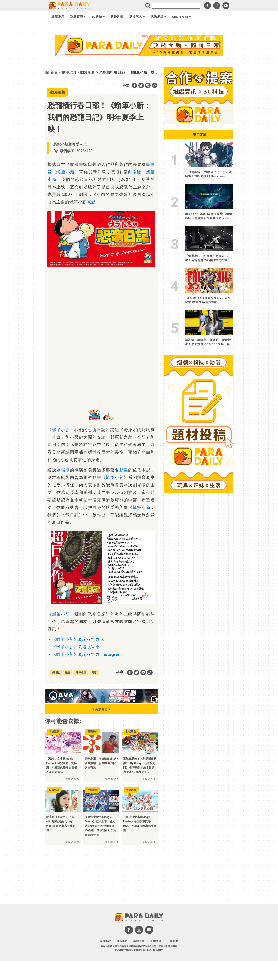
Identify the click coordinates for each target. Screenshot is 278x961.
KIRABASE (181, 16)
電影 (91, 201)
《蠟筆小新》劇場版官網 (76, 646)
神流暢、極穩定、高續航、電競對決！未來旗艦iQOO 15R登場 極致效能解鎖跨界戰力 (209, 342)
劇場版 (135, 172)
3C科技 (98, 16)
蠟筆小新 (65, 172)
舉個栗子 (66, 151)
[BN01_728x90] (101, 701)
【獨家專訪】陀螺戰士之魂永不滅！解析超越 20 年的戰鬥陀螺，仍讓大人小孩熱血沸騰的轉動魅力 (208, 258)
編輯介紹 (139, 941)
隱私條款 (122, 941)
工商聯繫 (172, 941)
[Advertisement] (139, 67)
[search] (176, 5)
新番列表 (117, 16)
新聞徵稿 (155, 941)
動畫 (123, 470)
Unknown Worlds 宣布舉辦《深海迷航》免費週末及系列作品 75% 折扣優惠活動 (209, 216)
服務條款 (105, 941)
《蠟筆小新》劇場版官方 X (78, 639)
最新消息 (58, 16)
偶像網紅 (158, 16)
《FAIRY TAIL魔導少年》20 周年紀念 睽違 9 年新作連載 (208, 300)
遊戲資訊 (78, 16)
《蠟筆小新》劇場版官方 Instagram (87, 654)
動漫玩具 (137, 16)
